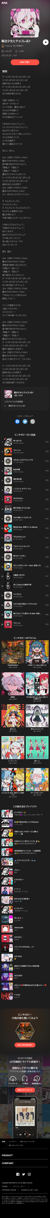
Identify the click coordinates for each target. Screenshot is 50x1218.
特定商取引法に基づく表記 (29, 1190)
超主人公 (13, 729)
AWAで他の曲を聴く (25, 1045)
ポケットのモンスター (37, 793)
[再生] (46, 42)
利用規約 (5, 1186)
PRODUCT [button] (7, 1155)
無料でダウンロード (25, 1090)
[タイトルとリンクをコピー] (32, 421)
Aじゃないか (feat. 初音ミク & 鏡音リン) (13, 794)
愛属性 (13, 697)
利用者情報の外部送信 (9, 1190)
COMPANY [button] (7, 1163)
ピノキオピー (18, 46)
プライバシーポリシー (19, 1186)
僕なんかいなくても (37, 729)
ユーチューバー (13, 761)
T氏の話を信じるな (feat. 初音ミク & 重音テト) (37, 698)
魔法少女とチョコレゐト (24, 393)
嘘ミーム (37, 761)
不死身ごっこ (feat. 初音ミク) (37, 665)
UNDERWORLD (13, 665)
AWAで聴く (25, 62)
